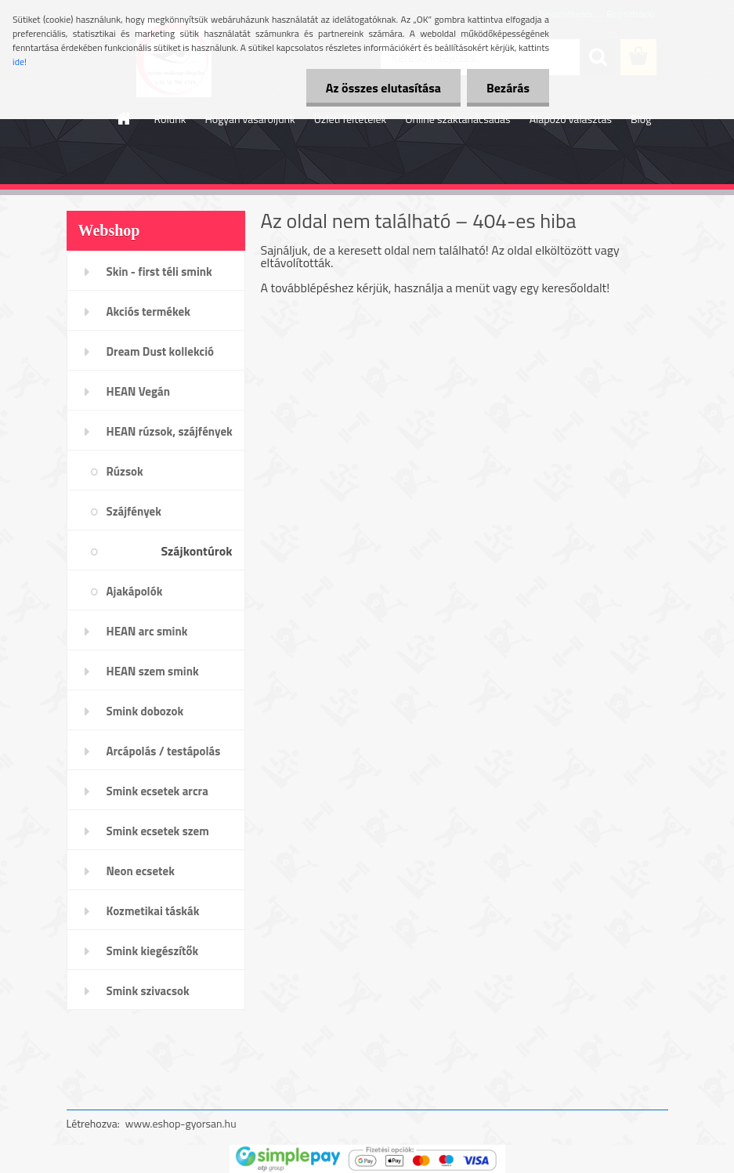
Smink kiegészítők (153, 951)
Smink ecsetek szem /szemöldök (158, 836)
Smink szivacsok (148, 991)
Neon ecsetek (141, 871)
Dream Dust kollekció (161, 351)
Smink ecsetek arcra (157, 791)
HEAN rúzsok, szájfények (170, 431)
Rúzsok (125, 471)
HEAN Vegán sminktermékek (146, 396)
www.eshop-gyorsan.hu (181, 1123)
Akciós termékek (148, 311)
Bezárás (508, 87)
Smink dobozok (145, 711)
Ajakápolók (135, 591)
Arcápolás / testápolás (164, 751)
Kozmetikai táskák (153, 911)
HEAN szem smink (153, 671)
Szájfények (134, 511)
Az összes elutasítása (383, 87)
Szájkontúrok (196, 550)
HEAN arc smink (147, 631)
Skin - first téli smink (159, 271)
